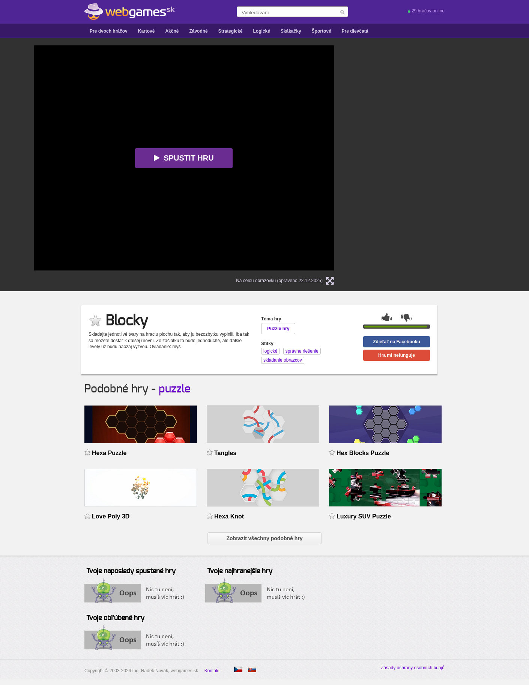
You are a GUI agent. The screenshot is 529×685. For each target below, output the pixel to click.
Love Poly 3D (110, 516)
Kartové (146, 31)
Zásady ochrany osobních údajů (413, 667)
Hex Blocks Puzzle (363, 453)
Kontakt (212, 670)
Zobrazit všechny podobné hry (264, 538)
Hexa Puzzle (109, 453)
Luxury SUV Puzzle (364, 516)
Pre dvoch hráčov (109, 31)
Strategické (230, 31)
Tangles (225, 453)
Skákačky (291, 31)
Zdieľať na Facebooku (396, 341)
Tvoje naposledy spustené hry (131, 571)
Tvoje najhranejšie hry (239, 571)
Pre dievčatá (355, 31)
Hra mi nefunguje (396, 355)
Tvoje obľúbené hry (115, 618)
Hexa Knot (229, 516)
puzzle (175, 389)
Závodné (198, 31)
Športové (321, 31)
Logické (261, 31)
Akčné (172, 31)
